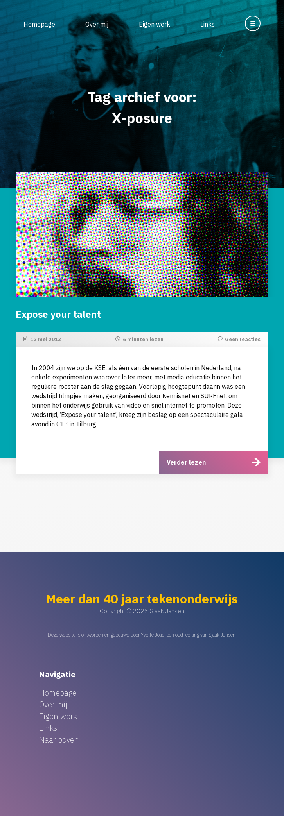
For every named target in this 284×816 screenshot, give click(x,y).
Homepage (39, 24)
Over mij (96, 24)
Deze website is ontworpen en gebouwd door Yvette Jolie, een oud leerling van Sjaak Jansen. (142, 635)
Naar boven (59, 739)
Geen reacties (243, 339)
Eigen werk (154, 24)
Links (207, 24)
